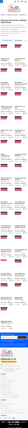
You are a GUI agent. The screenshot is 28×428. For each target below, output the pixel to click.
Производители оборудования (9, 395)
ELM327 (3, 376)
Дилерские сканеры (6, 382)
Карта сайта (18, 427)
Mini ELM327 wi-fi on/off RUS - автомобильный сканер (20, 131)
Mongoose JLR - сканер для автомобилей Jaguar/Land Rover (6, 59)
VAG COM (3, 378)
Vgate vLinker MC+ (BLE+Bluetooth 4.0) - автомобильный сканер (7, 298)
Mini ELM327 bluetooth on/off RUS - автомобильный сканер (21, 83)
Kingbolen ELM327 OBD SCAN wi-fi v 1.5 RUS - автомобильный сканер (7, 322)
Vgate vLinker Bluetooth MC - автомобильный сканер (20, 298)
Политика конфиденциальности (10, 410)
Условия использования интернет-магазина (13, 412)
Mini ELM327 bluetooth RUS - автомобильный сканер (6, 83)
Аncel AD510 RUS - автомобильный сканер (6, 226)
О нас (2, 402)
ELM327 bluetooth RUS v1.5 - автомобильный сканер (20, 59)
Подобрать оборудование (8, 361)
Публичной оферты (9, 341)
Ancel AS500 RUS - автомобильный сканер (20, 274)
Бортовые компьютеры (7, 393)
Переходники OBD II (6, 386)
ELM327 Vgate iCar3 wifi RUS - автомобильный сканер (20, 178)
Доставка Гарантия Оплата (8, 404)
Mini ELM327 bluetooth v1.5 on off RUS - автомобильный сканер (6, 202)
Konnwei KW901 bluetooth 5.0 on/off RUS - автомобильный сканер (6, 274)
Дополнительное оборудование (10, 397)
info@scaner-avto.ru (8, 364)
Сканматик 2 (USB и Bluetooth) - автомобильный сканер (21, 154)
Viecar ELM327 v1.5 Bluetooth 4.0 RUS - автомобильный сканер (6, 250)
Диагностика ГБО (5, 388)
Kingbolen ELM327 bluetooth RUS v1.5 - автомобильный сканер (20, 226)
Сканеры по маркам (6, 390)
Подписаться (22, 337)
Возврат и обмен (5, 406)
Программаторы (5, 384)
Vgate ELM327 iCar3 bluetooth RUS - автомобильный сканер (6, 178)
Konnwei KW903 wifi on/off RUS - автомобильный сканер (21, 250)
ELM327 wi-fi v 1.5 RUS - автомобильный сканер (20, 107)
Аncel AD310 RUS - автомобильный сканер (20, 202)
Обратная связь (5, 408)
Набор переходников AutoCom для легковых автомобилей (5, 154)
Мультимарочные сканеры (8, 380)
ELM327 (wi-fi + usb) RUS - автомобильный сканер (6, 131)
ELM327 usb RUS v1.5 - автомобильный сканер (7, 107)
